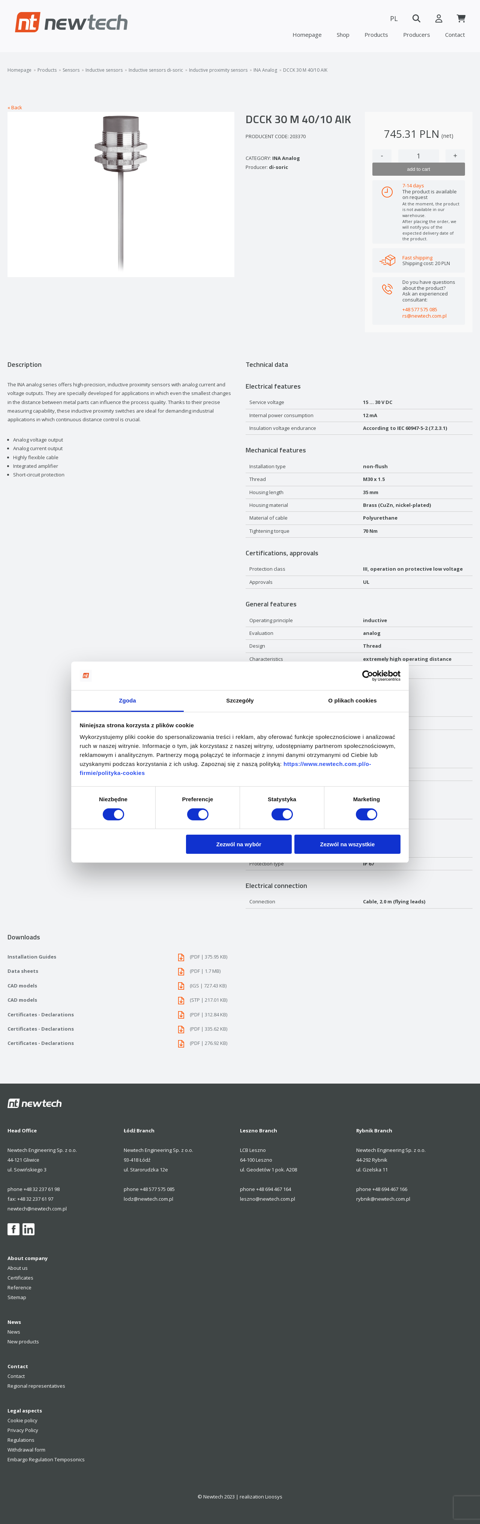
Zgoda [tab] (127, 700)
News (14, 1331)
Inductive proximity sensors (218, 70)
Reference (20, 1287)
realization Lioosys (261, 1496)
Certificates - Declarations (121, 1014)
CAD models (121, 985)
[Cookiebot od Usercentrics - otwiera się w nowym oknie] (367, 675)
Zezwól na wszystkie (347, 844)
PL (394, 18)
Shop (343, 34)
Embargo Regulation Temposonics (46, 1459)
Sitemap (17, 1297)
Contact (455, 34)
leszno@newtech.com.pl (267, 1198)
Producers (416, 34)
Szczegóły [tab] (240, 700)
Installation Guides (121, 957)
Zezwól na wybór (238, 844)
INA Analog (265, 70)
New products (23, 1341)
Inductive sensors (104, 70)
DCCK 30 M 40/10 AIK (305, 70)
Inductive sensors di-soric (156, 70)
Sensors (71, 70)
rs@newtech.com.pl (424, 315)
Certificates (20, 1277)
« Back (15, 107)
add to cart (418, 169)
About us (18, 1268)
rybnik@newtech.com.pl (383, 1198)
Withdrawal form (26, 1449)
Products (376, 34)
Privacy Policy (23, 1430)
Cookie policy (23, 1420)
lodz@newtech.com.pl (148, 1198)
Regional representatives (36, 1385)
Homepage (307, 34)
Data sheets (121, 971)
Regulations (21, 1440)
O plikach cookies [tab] (352, 700)
